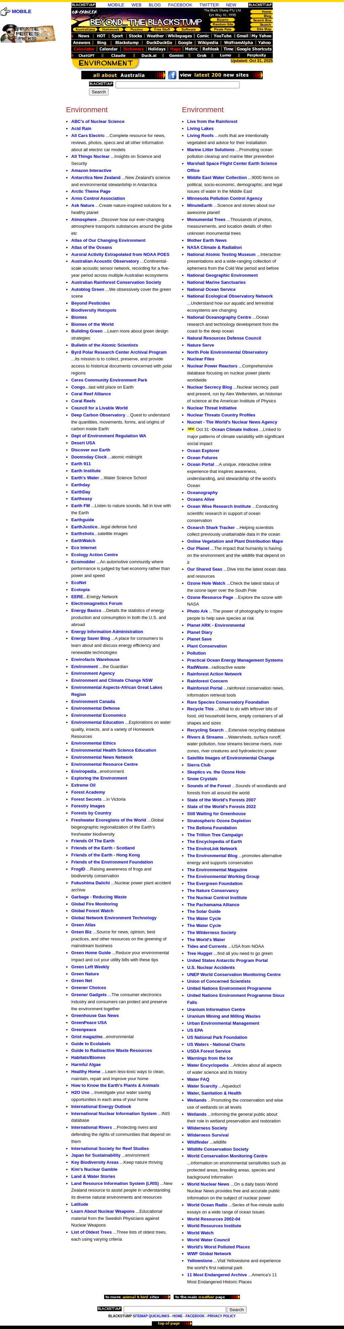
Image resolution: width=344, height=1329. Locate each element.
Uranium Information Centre (216, 1009)
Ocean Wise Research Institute (219, 506)
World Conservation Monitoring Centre (227, 1155)
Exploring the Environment (99, 778)
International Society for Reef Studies (110, 1148)
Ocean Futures (202, 457)
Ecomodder (83, 561)
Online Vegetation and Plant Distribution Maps (235, 541)
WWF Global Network (209, 1253)
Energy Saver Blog (90, 638)
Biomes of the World (92, 324)
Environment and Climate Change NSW (112, 680)
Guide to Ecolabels (91, 1043)
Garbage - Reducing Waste (99, 896)
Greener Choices (88, 987)
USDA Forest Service (209, 1051)
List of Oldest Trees (91, 1232)
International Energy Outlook (101, 1106)
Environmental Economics (98, 715)
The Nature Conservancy (213, 890)
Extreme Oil (83, 785)
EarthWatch (83, 540)
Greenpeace (83, 1029)
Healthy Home (85, 1071)
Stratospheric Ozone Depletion (219, 820)
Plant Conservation (207, 646)
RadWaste (197, 667)
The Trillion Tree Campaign (215, 834)
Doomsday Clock (88, 456)
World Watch (200, 1232)
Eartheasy (81, 498)
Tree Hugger (200, 953)
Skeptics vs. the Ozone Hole (216, 771)
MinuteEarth (199, 205)
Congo (78, 387)
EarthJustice (84, 526)
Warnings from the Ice (210, 1058)
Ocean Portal (200, 464)
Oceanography (202, 492)
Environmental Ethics (93, 743)
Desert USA (83, 442)
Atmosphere (84, 219)
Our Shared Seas (204, 569)
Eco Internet (83, 547)
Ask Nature (82, 205)
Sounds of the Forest (209, 785)
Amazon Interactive (91, 170)
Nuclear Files (200, 358)
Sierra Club (198, 764)
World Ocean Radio (207, 1204)
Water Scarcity (202, 1086)
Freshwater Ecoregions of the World (108, 820)
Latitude (79, 1204)
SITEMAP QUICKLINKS (151, 1316)
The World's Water (206, 939)
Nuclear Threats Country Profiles (221, 414)
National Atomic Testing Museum (221, 254)
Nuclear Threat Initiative (211, 407)
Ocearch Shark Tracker (211, 527)
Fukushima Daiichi (90, 882)
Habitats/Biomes (88, 1057)
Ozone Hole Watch (206, 583)
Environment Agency (93, 673)
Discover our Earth (90, 449)
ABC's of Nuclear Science (97, 121)
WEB (136, 4)
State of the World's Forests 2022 (221, 806)
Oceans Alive (200, 499)
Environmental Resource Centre (104, 764)
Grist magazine (86, 1036)
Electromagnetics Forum (96, 603)
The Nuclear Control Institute (217, 897)
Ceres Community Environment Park (109, 380)
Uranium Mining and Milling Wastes (223, 1016)
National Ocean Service (211, 289)
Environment (84, 666)
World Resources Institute (214, 1225)
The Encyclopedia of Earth (214, 841)
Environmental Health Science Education (113, 750)
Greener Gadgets (89, 994)
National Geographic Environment (222, 275)
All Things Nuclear (90, 156)
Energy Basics (86, 610)
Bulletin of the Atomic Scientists (104, 345)
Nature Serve (200, 345)
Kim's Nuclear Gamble (94, 1169)
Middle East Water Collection (217, 177)
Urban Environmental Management (223, 1023)
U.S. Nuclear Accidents (211, 967)
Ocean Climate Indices (235, 429)
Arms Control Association (98, 198)
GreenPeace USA (89, 1022)
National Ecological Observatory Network (230, 296)
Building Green (86, 331)
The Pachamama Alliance (213, 904)
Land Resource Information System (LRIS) (115, 1183)
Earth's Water (85, 477)
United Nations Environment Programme (229, 988)
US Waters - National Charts (216, 1044)
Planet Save (199, 638)
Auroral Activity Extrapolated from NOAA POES (120, 254)
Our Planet (198, 548)
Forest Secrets (86, 799)
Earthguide (82, 519)
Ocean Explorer (203, 450)
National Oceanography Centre (219, 317)
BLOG (155, 4)
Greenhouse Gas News (95, 1015)
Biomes (79, 317)
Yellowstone (199, 1260)
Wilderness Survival (207, 1135)
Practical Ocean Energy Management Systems (235, 660)
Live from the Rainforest (212, 121)
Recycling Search (205, 730)
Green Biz (81, 931)
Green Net (81, 980)
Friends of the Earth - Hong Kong (105, 854)
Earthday (80, 484)
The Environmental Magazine (217, 869)
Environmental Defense (95, 708)
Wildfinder (197, 1142)
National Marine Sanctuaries (216, 282)
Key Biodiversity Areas (95, 1162)
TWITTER (209, 4)
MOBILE (21, 11)
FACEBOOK (180, 4)
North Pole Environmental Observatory (227, 352)
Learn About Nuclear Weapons (103, 1211)
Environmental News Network (102, 757)
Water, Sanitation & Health (214, 1093)
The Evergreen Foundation (215, 883)
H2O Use (80, 1092)
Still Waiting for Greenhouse (216, 813)
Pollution (196, 653)
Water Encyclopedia (207, 1065)
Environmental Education (97, 722)
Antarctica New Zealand (96, 177)
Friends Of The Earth (93, 840)
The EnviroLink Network (212, 848)
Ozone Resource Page (210, 597)
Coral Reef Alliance (91, 393)
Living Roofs (200, 135)
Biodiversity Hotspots (93, 310)
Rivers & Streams (205, 737)
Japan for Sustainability (96, 1155)
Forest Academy (88, 792)
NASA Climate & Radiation (214, 247)
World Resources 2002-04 (213, 1219)
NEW (231, 4)
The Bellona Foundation (212, 827)
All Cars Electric (88, 135)
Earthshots (82, 533)
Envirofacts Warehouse (95, 659)
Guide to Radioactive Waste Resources (111, 1050)
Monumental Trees (206, 219)
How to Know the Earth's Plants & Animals (115, 1085)
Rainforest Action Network (214, 673)
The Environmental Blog (212, 855)
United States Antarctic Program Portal (227, 960)
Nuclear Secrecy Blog (209, 387)
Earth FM (80, 505)
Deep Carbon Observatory (98, 414)
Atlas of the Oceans (91, 247)
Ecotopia (80, 589)
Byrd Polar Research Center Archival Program (119, 352)
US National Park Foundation (217, 1037)
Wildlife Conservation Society (218, 1149)
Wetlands (197, 1100)
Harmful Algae (86, 1064)
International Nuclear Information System (114, 1113)
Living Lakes (200, 128)
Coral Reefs (83, 400)
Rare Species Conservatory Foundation (228, 702)
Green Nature (85, 973)
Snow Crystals (202, 778)
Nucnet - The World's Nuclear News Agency (232, 422)
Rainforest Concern (207, 680)
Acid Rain (81, 128)
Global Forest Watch (92, 910)
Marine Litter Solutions (210, 149)
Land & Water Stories (93, 1176)
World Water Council (208, 1239)
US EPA (195, 1030)
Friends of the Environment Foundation (112, 862)
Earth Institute (85, 470)
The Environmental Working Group (223, 876)
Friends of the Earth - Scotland (103, 847)
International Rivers (91, 1127)
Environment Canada (93, 701)
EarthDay (80, 491)
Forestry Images (88, 805)
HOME (177, 1316)
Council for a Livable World (99, 407)
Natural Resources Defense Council (224, 338)
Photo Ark (197, 611)
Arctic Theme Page (91, 191)
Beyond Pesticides (90, 303)
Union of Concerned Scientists (219, 981)
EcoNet (78, 582)
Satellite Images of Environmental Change (230, 757)
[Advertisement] (27, 181)
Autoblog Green (87, 289)
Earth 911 (81, 463)
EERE (77, 596)
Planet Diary (199, 632)
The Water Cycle (204, 918)
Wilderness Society (207, 1128)
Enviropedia (83, 771)
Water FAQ (198, 1079)
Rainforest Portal (204, 688)
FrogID (78, 869)
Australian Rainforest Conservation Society (116, 282)
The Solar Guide (204, 911)
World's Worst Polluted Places (218, 1246)
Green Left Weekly (90, 966)
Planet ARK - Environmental (216, 625)
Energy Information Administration (107, 631)
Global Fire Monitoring (94, 903)
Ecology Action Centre (94, 554)
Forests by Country (91, 812)
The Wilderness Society (211, 932)
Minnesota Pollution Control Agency (224, 198)
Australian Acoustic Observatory (105, 261)
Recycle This (200, 708)
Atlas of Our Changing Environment (108, 240)
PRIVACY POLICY (222, 1316)
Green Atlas (83, 924)
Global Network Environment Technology (114, 917)
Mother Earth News (207, 240)
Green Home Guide (91, 952)
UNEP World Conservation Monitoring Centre (234, 974)
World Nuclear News (208, 1184)
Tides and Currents (207, 946)
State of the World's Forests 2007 (221, 799)
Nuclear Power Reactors (212, 365)
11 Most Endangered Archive (217, 1274)
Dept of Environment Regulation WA (108, 435)
